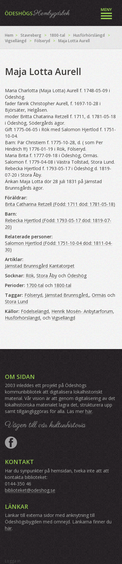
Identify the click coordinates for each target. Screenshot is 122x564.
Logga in (12, 561)
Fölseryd (42, 41)
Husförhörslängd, (23, 318)
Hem (9, 35)
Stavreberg (30, 35)
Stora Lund (16, 301)
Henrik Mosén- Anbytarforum (82, 311)
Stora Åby (46, 275)
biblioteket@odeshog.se (30, 490)
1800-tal (57, 35)
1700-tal (35, 285)
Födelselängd (35, 311)
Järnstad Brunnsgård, (67, 295)
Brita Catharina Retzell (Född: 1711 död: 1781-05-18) (60, 204)
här (88, 411)
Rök (30, 275)
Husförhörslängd (89, 35)
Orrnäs (99, 295)
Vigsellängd (15, 41)
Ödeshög (77, 275)
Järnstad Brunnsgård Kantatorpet (40, 266)
